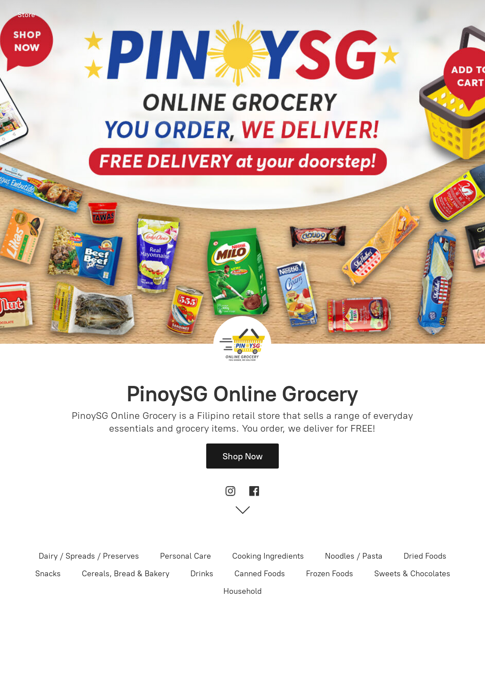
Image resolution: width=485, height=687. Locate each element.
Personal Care (185, 556)
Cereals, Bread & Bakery (125, 573)
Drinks (201, 573)
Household (242, 591)
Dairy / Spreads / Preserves (89, 556)
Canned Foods (259, 573)
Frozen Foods (329, 573)
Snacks (48, 573)
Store (26, 15)
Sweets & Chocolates (412, 573)
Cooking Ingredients (268, 556)
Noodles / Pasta (354, 556)
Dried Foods (425, 556)
